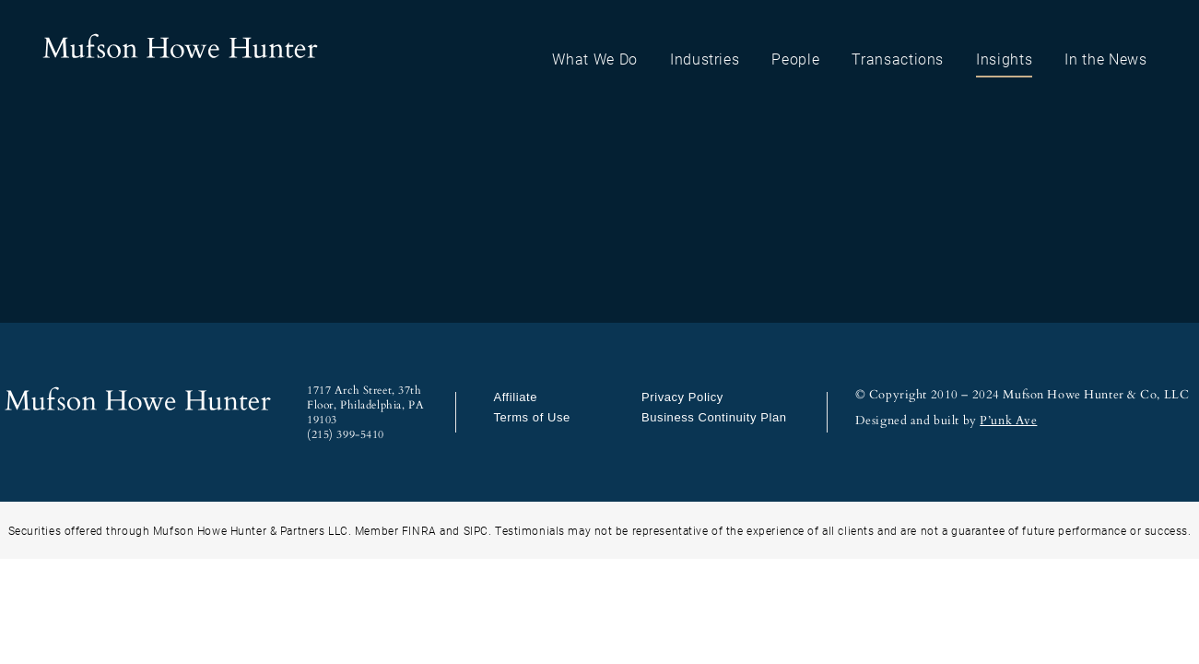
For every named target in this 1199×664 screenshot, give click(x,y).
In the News (1105, 58)
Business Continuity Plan (713, 417)
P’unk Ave (1008, 420)
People (795, 58)
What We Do (595, 58)
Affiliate (515, 397)
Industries (705, 58)
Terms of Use (531, 417)
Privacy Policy (682, 397)
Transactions (898, 58)
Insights (1004, 58)
